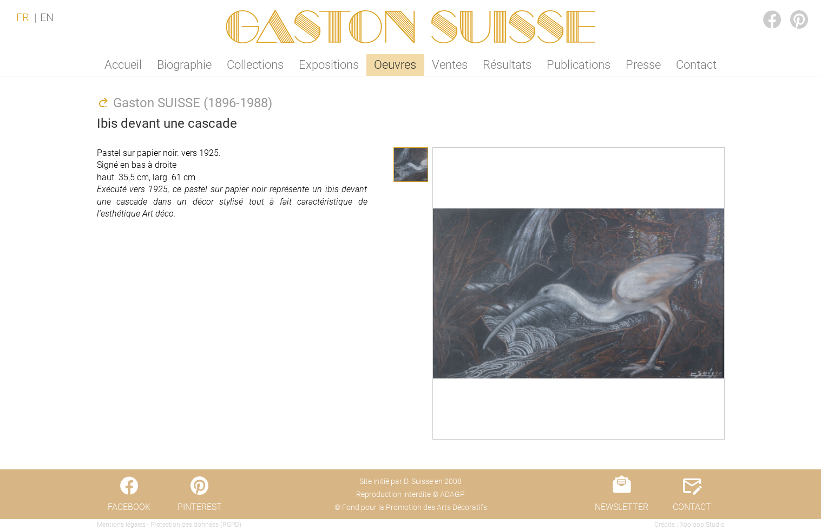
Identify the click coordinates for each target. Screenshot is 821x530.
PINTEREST (200, 507)
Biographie (184, 64)
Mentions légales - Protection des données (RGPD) (169, 524)
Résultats (507, 64)
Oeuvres (395, 64)
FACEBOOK (129, 507)
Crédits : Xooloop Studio (689, 524)
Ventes (450, 64)
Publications (578, 64)
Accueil (123, 64)
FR (22, 17)
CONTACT (692, 507)
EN (47, 17)
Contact (696, 64)
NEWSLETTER (621, 507)
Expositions (329, 64)
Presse (643, 64)
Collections (255, 64)
